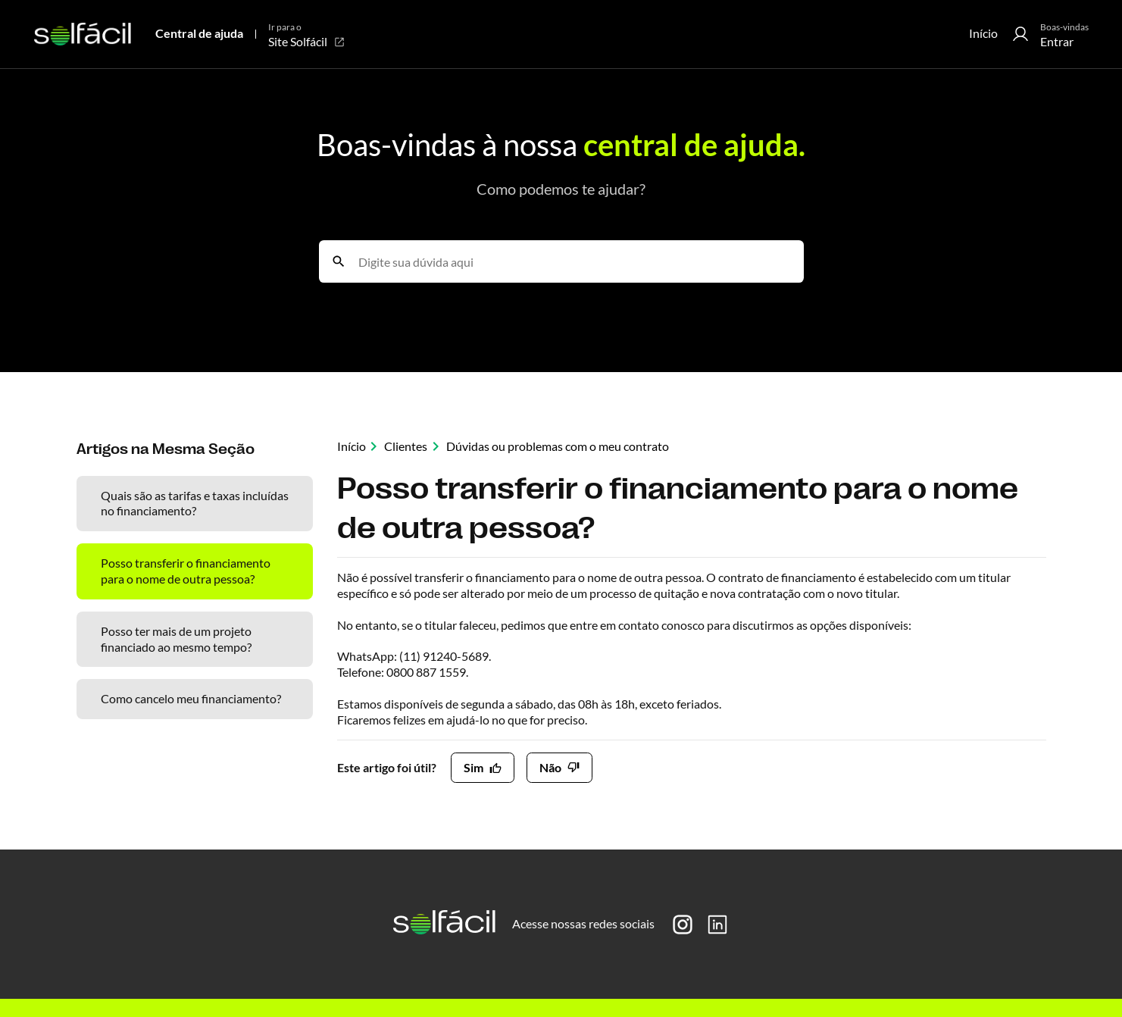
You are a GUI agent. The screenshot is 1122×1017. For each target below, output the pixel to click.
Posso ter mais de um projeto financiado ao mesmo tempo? (176, 639)
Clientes (405, 446)
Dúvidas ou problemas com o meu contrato (557, 446)
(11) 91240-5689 (444, 656)
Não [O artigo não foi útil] (550, 767)
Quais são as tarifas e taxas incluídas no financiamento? (195, 503)
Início (983, 33)
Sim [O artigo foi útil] (473, 767)
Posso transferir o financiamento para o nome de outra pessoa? (185, 570)
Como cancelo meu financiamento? (191, 698)
